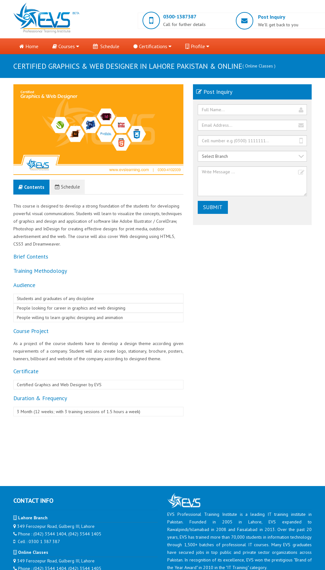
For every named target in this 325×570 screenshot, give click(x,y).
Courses (65, 46)
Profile (197, 46)
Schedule (106, 46)
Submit (212, 207)
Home (28, 46)
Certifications (152, 46)
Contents (31, 187)
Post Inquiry (271, 17)
